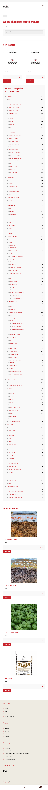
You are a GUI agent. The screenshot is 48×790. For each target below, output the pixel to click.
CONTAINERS (10, 424)
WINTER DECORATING (12, 486)
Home (5, 16)
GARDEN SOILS (14, 343)
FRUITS (10, 200)
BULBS (10, 253)
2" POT (12, 396)
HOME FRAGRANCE (13, 464)
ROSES (10, 228)
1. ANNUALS (9, 96)
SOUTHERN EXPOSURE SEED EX (20, 332)
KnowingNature (14, 318)
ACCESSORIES (13, 304)
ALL (9, 99)
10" (11, 116)
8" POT (12, 405)
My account (7, 728)
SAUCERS (11, 441)
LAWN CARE (11, 259)
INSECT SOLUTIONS (17, 298)
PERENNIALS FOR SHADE (15, 189)
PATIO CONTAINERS (13, 149)
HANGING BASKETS (13, 138)
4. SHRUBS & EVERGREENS (13, 217)
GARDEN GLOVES (14, 354)
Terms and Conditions (10, 759)
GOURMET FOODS (13, 461)
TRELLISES (13, 309)
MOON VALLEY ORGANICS (15, 469)
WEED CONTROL (14, 270)
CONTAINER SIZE (13, 113)
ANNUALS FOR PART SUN (15, 105)
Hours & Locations (9, 716)
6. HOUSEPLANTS (11, 379)
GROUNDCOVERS (13, 186)
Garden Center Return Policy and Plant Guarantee (17, 753)
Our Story (7, 714)
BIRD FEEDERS (13, 245)
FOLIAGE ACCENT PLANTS (15, 135)
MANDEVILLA (13, 172)
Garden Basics (8, 751)
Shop (6, 711)
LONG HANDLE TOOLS (15, 360)
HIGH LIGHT (13, 413)
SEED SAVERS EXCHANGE (18, 329)
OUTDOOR (11, 435)
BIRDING (11, 242)
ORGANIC (14, 290)
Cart (6, 733)
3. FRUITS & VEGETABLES (13, 197)
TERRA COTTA (12, 444)
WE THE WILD (12, 377)
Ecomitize (11, 782)
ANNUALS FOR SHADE (14, 107)
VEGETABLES (12, 206)
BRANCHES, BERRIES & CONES (16, 492)
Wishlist (7, 731)
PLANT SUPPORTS (13, 301)
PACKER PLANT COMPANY (15, 273)
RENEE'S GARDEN (16, 326)
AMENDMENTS (13, 281)
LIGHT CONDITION (13, 410)
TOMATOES (13, 214)
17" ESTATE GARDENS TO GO (17, 158)
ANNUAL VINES (12, 102)
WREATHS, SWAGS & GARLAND (16, 497)
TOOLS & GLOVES (13, 351)
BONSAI (10, 388)
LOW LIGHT (13, 416)
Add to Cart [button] (19, 77)
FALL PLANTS (12, 133)
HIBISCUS (12, 169)
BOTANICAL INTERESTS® (18, 323)
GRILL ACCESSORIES (13, 480)
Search (24, 787)
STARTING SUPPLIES (15, 334)
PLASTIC (11, 438)
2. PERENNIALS (10, 177)
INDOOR (11, 433)
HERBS (10, 203)
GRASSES (11, 183)
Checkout (7, 736)
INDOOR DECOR (12, 466)
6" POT (12, 402)
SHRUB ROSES (13, 231)
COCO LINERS (12, 430)
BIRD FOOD (13, 248)
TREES (10, 234)
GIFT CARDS (11, 458)
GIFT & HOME (10, 447)
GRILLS (10, 483)
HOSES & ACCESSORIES (15, 371)
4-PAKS (12, 124)
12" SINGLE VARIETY (15, 144)
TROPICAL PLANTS (13, 161)
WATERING (11, 368)
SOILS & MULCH (12, 337)
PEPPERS (12, 211)
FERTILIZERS (13, 264)
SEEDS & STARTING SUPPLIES (16, 312)
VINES (10, 194)
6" (10, 127)
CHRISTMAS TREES (13, 494)
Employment (8, 748)
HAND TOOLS (13, 357)
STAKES (12, 306)
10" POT (12, 393)
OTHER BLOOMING (15, 175)
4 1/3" (11, 121)
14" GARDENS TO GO (15, 155)
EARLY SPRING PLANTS (14, 130)
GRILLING (9, 475)
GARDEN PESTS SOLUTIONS (17, 292)
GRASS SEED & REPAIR (15, 267)
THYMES (11, 472)
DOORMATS (11, 455)
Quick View (7, 81)
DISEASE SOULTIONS (17, 295)
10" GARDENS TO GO (15, 152)
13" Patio (12, 119)
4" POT (12, 399)
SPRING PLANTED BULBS (16, 256)
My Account (8, 787)
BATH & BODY (12, 452)
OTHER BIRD (13, 250)
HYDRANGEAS (12, 225)
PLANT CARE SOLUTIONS (15, 276)
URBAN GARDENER (13, 365)
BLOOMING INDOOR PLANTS (15, 385)
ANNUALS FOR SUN (13, 110)
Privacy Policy (8, 756)
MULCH (12, 346)
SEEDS (11, 320)
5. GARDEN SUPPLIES (12, 236)
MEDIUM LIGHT (14, 419)
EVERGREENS (12, 222)
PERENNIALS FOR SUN (14, 191)
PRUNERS (12, 363)
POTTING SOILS (14, 349)
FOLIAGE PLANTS (14, 166)
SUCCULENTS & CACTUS (14, 421)
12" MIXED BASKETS (15, 141)
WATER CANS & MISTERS (16, 374)
